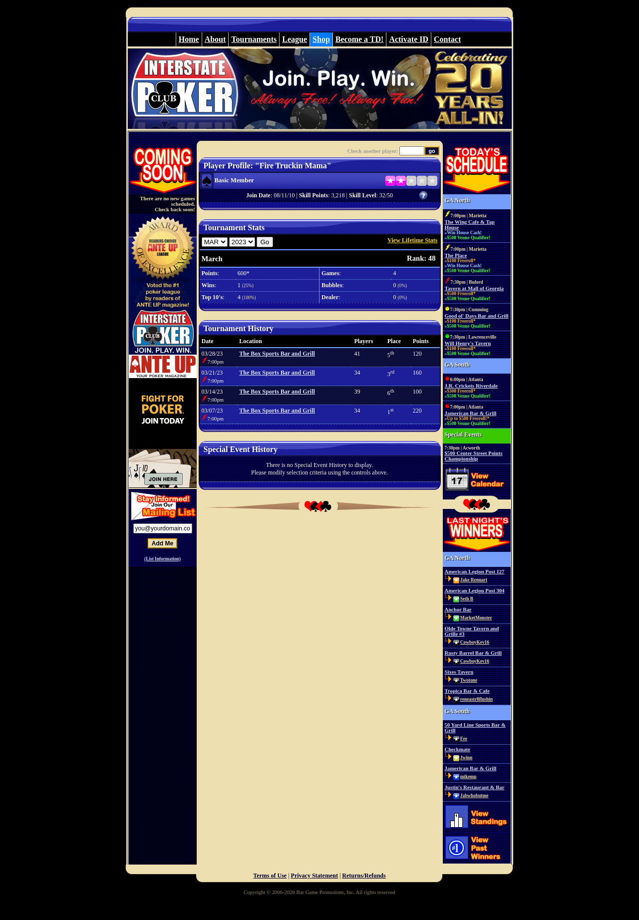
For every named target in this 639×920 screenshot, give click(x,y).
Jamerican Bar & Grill (471, 413)
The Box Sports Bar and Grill (277, 353)
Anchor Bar (458, 609)
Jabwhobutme (474, 795)
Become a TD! (359, 39)
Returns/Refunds (363, 875)
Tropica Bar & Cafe (467, 691)
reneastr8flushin (476, 699)
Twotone (468, 680)
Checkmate (458, 749)
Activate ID (408, 39)
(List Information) (162, 558)
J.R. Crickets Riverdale (471, 386)
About (215, 39)
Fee (463, 738)
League (294, 39)
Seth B (466, 598)
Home (189, 39)
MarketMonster (476, 617)
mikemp (468, 776)
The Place (456, 255)
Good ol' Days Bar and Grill (477, 316)
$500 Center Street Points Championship (474, 456)
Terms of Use (270, 875)
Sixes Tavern (459, 672)
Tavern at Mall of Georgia (474, 288)
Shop (321, 39)
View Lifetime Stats (412, 240)
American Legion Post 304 (475, 590)
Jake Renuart (473, 579)
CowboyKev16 (474, 642)
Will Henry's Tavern (468, 343)
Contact (447, 39)
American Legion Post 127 (475, 571)
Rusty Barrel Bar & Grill (473, 653)
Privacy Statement (314, 875)
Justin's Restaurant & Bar (475, 787)
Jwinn (466, 757)
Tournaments (254, 39)
